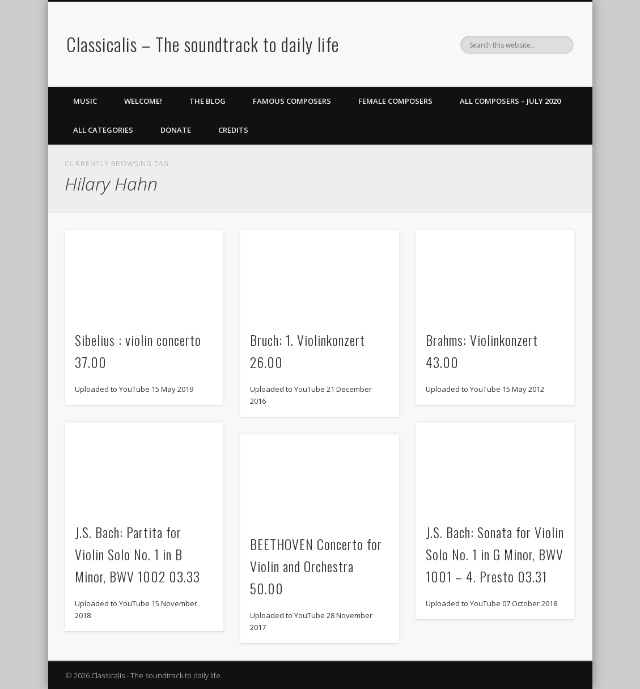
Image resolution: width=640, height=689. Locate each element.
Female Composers (395, 101)
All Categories (103, 130)
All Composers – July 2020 (510, 101)
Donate (175, 130)
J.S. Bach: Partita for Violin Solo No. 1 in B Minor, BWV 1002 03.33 (137, 554)
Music (85, 101)
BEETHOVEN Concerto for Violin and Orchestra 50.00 (316, 566)
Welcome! (143, 101)
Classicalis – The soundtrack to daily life (202, 44)
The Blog (207, 101)
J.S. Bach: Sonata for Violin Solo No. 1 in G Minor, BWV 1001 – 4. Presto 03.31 (495, 554)
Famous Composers (292, 101)
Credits (233, 130)
